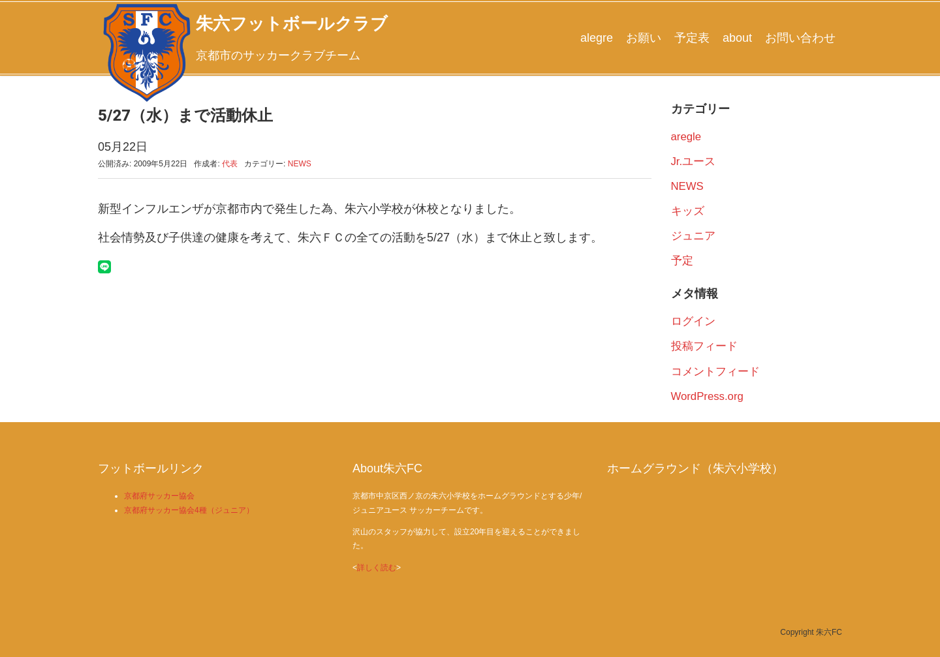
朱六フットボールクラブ (292, 23)
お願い (643, 37)
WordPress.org (707, 396)
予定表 (692, 37)
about (737, 37)
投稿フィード (704, 346)
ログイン (693, 321)
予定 (682, 260)
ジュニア (693, 236)
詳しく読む (376, 567)
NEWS (299, 163)
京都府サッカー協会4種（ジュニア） (189, 510)
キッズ (687, 211)
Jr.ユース (693, 161)
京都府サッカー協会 (159, 495)
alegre (596, 37)
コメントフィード (715, 371)
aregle (686, 136)
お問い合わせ (800, 37)
